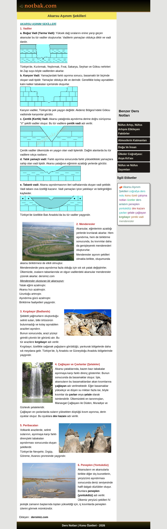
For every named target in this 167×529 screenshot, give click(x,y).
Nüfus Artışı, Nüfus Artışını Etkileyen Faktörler (130, 129)
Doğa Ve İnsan (127, 147)
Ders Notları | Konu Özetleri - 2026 (83, 525)
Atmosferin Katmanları (132, 140)
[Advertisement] (140, 57)
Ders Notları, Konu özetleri (38, 6)
